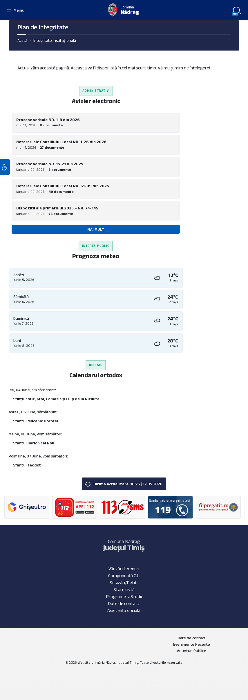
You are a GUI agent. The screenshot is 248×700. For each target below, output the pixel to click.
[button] (5, 169)
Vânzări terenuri (123, 568)
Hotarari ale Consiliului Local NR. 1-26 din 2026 (61, 141)
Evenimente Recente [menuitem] (191, 644)
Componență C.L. (124, 575)
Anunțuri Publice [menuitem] (191, 650)
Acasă (22, 40)
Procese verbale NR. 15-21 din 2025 (49, 163)
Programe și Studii (124, 596)
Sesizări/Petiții (124, 582)
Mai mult (95, 229)
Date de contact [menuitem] (191, 638)
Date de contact (124, 603)
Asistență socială (123, 610)
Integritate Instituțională (54, 40)
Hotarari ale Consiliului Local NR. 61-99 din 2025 (62, 186)
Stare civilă (124, 589)
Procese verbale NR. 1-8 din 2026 (48, 119)
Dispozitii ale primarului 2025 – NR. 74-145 (57, 208)
